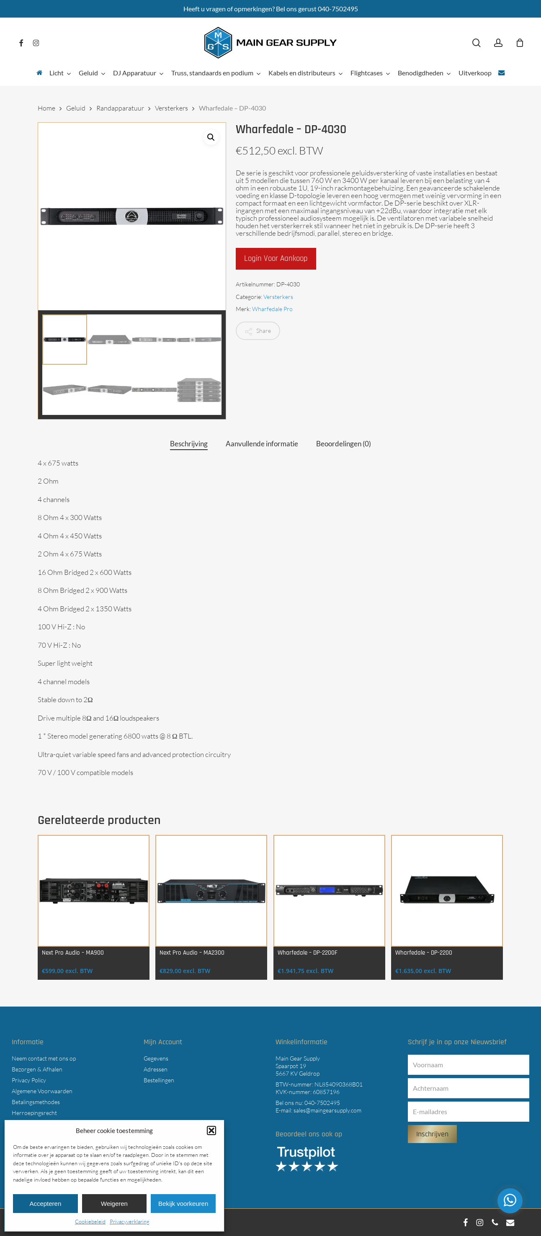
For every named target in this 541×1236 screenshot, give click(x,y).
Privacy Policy (29, 1080)
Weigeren (114, 1203)
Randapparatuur (120, 108)
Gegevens (156, 1058)
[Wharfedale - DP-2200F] (329, 891)
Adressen (155, 1069)
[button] (211, 1130)
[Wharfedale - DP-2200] (447, 891)
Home (46, 108)
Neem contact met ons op (44, 1058)
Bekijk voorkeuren (183, 1203)
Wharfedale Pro (272, 308)
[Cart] (519, 42)
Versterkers (171, 108)
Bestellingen (159, 1080)
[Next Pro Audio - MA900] (93, 891)
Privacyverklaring (129, 1221)
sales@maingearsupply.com (327, 1110)
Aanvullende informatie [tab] (262, 443)
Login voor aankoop (276, 258)
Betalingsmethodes (36, 1101)
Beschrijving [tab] (189, 443)
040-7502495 (322, 1102)
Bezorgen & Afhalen (37, 1069)
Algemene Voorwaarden (42, 1090)
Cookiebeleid (90, 1221)
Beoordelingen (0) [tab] (343, 443)
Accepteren (45, 1203)
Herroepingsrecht (34, 1112)
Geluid (75, 108)
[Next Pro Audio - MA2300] (211, 891)
